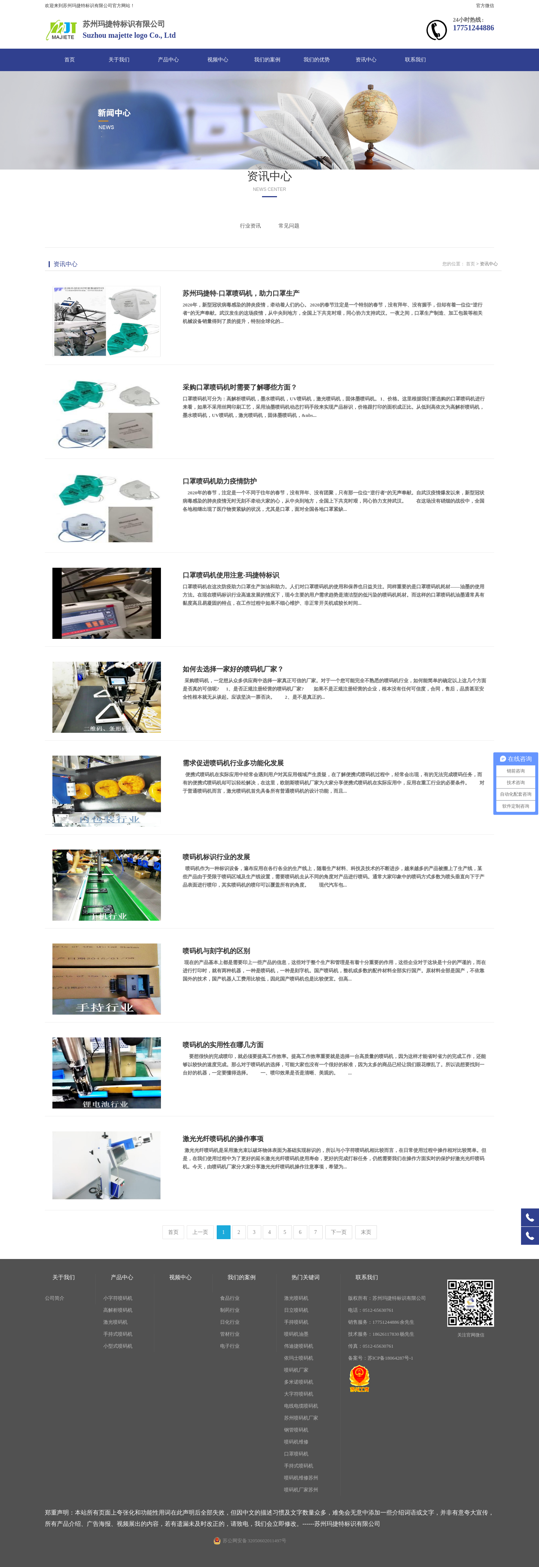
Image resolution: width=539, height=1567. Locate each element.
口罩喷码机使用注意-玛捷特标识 (231, 575)
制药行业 (230, 1310)
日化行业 (230, 1322)
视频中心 (217, 60)
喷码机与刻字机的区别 (216, 951)
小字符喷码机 (118, 1298)
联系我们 (415, 60)
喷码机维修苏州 (301, 1478)
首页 (69, 60)
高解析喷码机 (118, 1310)
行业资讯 (250, 226)
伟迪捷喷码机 (298, 1346)
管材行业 (230, 1334)
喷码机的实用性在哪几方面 (223, 1045)
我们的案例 (267, 60)
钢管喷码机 (296, 1430)
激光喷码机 (115, 1322)
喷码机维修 (296, 1442)
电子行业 (230, 1346)
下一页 (339, 1232)
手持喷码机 (296, 1322)
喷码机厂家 (296, 1370)
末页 (366, 1232)
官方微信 (485, 5)
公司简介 (54, 1298)
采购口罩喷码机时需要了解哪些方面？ (240, 387)
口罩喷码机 (296, 1454)
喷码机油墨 (296, 1334)
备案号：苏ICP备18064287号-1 (381, 1358)
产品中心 (168, 60)
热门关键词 (306, 1277)
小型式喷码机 (118, 1346)
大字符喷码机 (298, 1394)
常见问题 (288, 226)
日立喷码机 (296, 1310)
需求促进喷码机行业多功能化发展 (233, 763)
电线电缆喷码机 (301, 1406)
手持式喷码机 (118, 1334)
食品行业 (230, 1298)
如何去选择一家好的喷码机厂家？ (233, 669)
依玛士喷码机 (298, 1358)
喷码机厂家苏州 (301, 1490)
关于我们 (119, 60)
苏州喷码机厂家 (301, 1418)
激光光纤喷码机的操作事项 (223, 1139)
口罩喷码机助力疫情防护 (220, 481)
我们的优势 (317, 60)
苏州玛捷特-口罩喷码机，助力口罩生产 (241, 293)
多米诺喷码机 (298, 1382)
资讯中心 (366, 60)
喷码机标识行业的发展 (216, 857)
